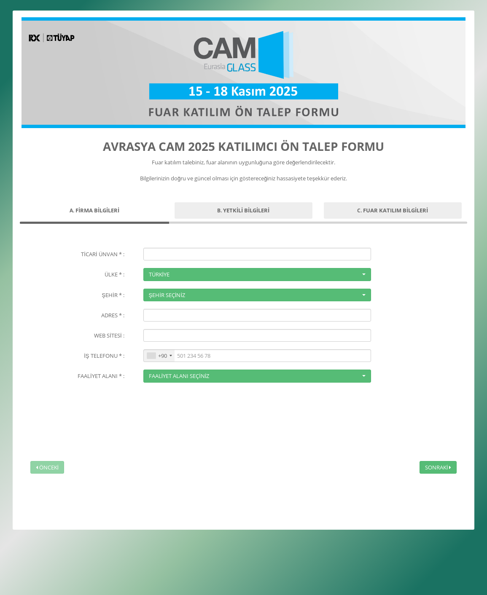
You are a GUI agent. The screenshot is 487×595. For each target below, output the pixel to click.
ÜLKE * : (114, 274)
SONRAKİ (438, 467)
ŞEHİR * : (113, 295)
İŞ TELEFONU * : (104, 355)
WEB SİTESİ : (109, 335)
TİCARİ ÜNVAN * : (102, 254)
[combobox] (159, 356)
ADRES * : (112, 315)
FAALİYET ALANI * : (101, 376)
